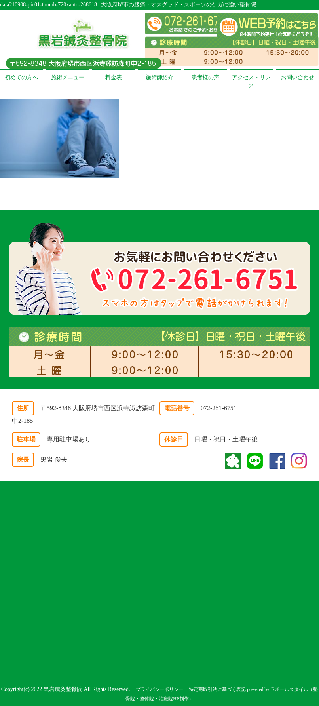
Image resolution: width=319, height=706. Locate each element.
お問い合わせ (297, 77)
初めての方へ (21, 77)
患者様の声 (205, 77)
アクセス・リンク (251, 81)
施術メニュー (67, 77)
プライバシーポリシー (159, 689)
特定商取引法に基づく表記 (217, 689)
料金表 (113, 77)
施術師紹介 (159, 77)
